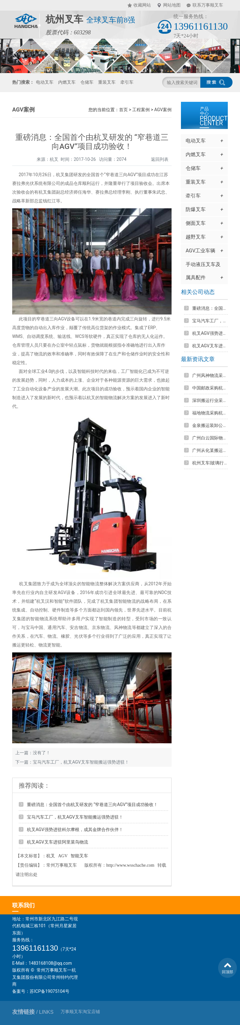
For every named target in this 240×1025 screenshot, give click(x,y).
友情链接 (32, 1012)
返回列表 (159, 159)
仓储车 (86, 82)
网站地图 (172, 5)
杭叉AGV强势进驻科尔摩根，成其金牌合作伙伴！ (75, 829)
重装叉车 (107, 82)
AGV (63, 856)
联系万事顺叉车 (207, 5)
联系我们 (23, 905)
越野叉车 (204, 237)
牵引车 (126, 82)
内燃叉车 (67, 82)
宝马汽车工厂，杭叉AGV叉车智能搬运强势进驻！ (81, 762)
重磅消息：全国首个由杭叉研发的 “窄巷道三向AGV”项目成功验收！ (92, 804)
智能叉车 (79, 856)
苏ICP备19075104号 (49, 991)
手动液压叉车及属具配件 (204, 272)
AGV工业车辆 (204, 250)
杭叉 (50, 856)
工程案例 (141, 109)
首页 (123, 109)
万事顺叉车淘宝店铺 (80, 1011)
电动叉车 (44, 82)
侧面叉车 (204, 223)
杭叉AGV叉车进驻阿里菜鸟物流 (57, 841)
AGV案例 (163, 109)
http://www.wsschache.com (130, 865)
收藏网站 (142, 5)
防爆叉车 (204, 209)
